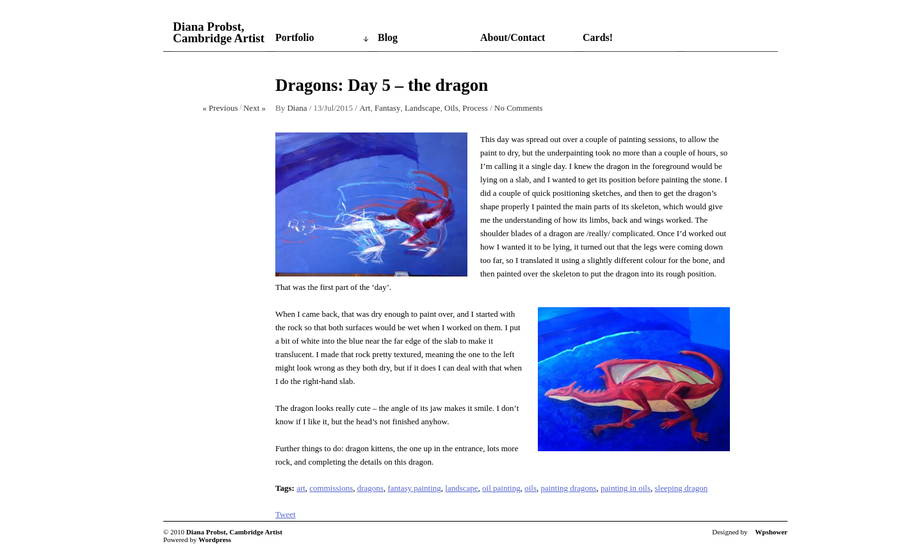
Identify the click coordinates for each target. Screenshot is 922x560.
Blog (388, 37)
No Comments (518, 108)
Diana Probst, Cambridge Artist (218, 32)
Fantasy (387, 108)
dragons (370, 488)
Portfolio (294, 37)
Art (364, 108)
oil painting (501, 488)
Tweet (285, 514)
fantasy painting (414, 488)
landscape (461, 488)
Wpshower (771, 532)
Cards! (598, 37)
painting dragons (568, 488)
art (300, 488)
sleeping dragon (681, 488)
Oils (451, 108)
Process (475, 108)
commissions (331, 488)
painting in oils (626, 488)
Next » (254, 108)
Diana (297, 108)
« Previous (220, 108)
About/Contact (512, 37)
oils (530, 488)
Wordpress (214, 539)
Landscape (423, 108)
